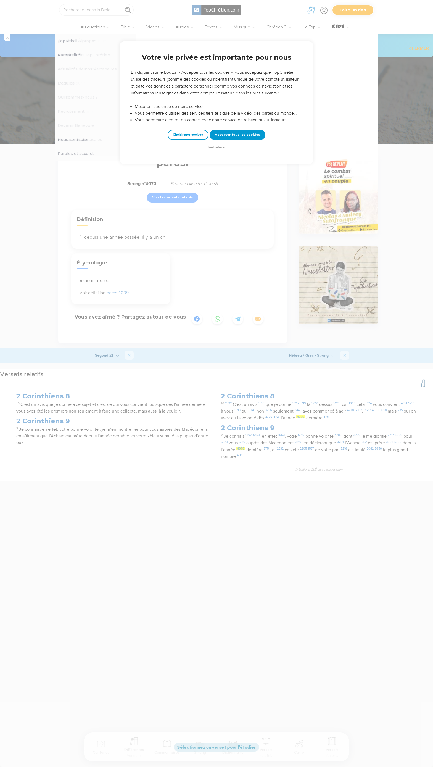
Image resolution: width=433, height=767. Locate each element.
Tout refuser (216, 147)
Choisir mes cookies (188, 134)
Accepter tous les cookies (237, 134)
